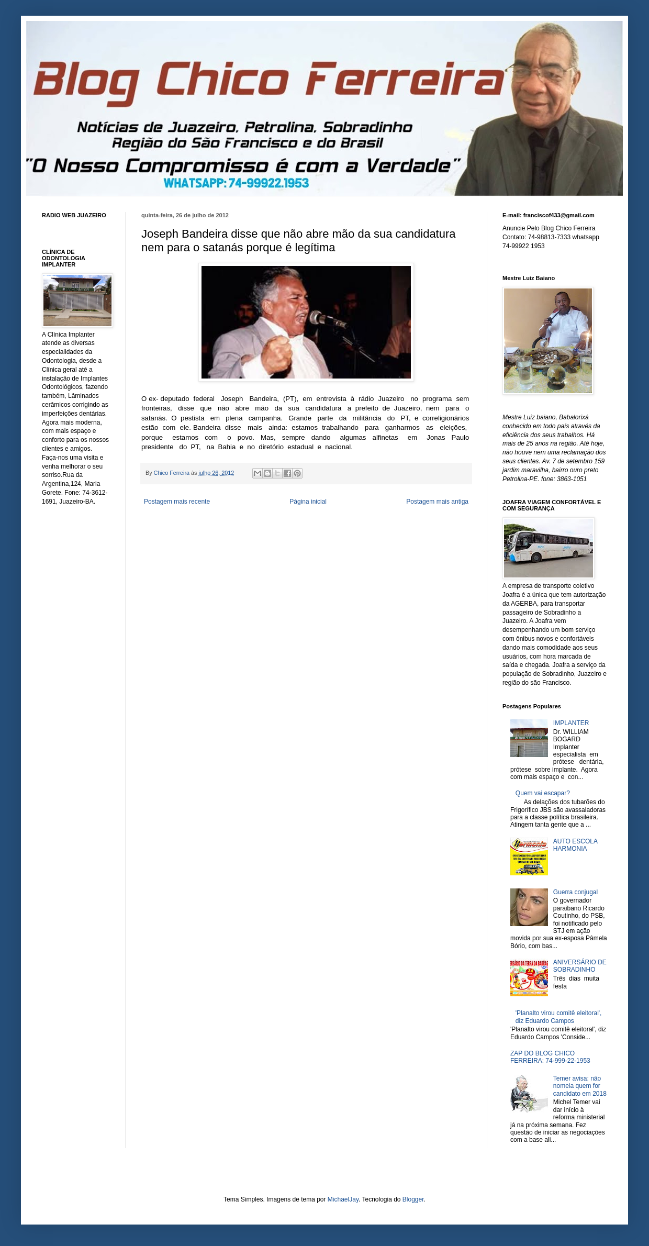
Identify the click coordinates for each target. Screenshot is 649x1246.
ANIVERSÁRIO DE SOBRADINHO (580, 966)
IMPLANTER (571, 723)
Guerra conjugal (575, 892)
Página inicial (308, 501)
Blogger (413, 1199)
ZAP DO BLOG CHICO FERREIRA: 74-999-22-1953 (550, 1057)
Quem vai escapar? (543, 793)
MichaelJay (343, 1199)
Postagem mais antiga (437, 501)
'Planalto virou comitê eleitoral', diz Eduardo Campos (559, 1016)
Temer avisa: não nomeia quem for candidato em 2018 (580, 1086)
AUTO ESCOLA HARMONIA (575, 845)
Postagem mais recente (177, 501)
